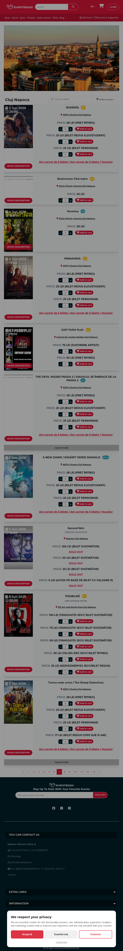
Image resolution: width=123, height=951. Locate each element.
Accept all (27, 934)
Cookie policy (61, 942)
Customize (95, 934)
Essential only (61, 934)
